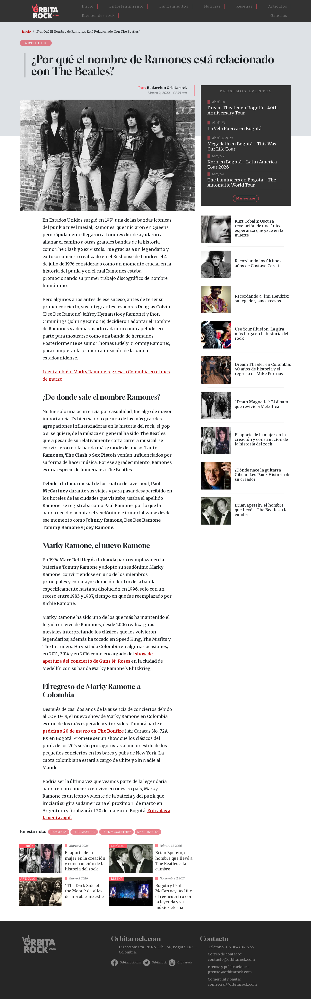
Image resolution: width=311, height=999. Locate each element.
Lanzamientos (173, 6)
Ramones (59, 832)
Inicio (88, 6)
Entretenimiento (126, 6)
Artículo (36, 43)
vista (62, 858)
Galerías (278, 15)
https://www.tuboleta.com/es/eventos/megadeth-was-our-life (246, 144)
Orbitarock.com (130, 962)
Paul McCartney (116, 832)
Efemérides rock (98, 15)
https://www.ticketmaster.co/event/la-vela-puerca (246, 126)
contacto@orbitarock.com (231, 959)
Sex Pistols (148, 832)
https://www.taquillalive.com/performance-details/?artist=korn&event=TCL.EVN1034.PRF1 (246, 162)
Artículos (277, 6)
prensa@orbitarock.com (230, 972)
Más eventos (246, 198)
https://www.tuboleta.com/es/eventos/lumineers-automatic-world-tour (246, 180)
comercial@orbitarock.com (232, 984)
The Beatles (84, 832)
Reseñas (244, 6)
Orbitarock (159, 962)
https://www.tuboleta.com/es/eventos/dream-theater (246, 108)
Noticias (212, 6)
